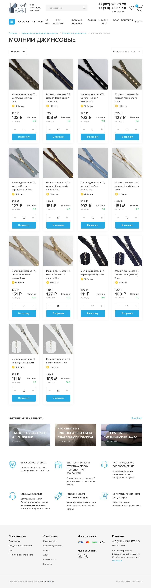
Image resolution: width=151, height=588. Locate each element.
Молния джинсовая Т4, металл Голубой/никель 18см (93, 186)
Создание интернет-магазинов (24, 581)
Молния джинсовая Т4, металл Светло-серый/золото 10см (24, 186)
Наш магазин (118, 11)
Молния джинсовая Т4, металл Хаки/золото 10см (127, 98)
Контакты (127, 20)
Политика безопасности (21, 555)
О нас (47, 21)
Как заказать (58, 21)
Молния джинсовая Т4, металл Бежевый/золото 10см (58, 274)
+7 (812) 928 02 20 (112, 4)
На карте (117, 560)
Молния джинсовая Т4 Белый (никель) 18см (58, 361)
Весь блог (137, 418)
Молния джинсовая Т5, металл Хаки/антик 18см (24, 98)
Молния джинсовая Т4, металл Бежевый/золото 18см (24, 274)
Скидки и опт (104, 21)
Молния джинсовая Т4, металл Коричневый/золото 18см (58, 186)
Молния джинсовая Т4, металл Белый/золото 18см (127, 186)
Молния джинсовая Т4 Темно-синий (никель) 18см (127, 274)
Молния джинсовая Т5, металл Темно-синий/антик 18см (58, 98)
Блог (116, 20)
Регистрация (15, 541)
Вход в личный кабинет (20, 545)
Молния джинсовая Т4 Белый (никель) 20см (23, 361)
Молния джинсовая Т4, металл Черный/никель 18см (93, 98)
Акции (92, 20)
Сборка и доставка (76, 21)
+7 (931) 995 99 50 (112, 8)
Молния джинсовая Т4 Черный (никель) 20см (92, 272)
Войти (138, 21)
